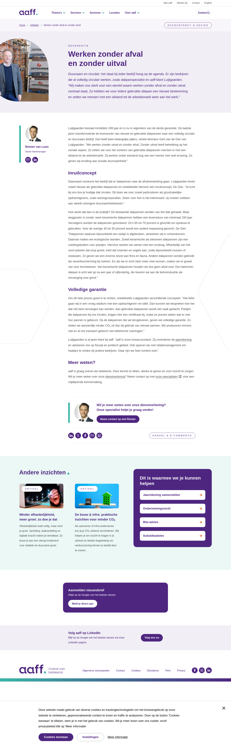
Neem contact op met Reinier (118, 419)
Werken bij (182, 3)
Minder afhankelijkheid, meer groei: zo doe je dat (38, 517)
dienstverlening (115, 376)
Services (75, 12)
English (208, 3)
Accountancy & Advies (187, 25)
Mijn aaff (168, 3)
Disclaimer (153, 670)
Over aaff (130, 12)
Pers (168, 670)
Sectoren (95, 12)
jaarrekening (184, 339)
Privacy (181, 670)
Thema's (56, 12)
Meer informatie (118, 737)
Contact (196, 3)
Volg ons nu (152, 637)
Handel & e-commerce (172, 435)
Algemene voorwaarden (96, 670)
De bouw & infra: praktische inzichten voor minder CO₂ (96, 517)
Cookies (136, 670)
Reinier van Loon (37, 146)
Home (22, 25)
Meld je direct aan (82, 603)
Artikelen (34, 25)
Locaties (114, 12)
